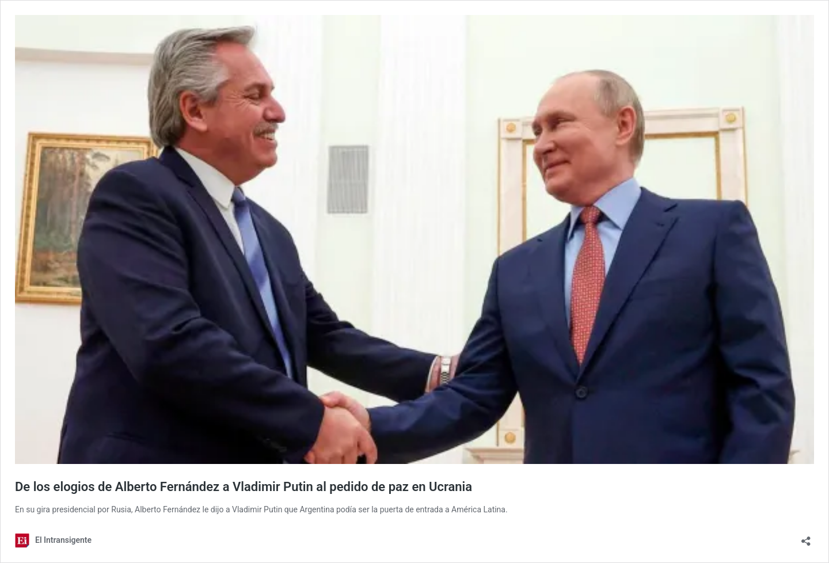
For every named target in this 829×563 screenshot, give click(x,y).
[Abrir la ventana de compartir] (806, 537)
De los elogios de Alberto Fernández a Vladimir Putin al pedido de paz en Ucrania (243, 487)
